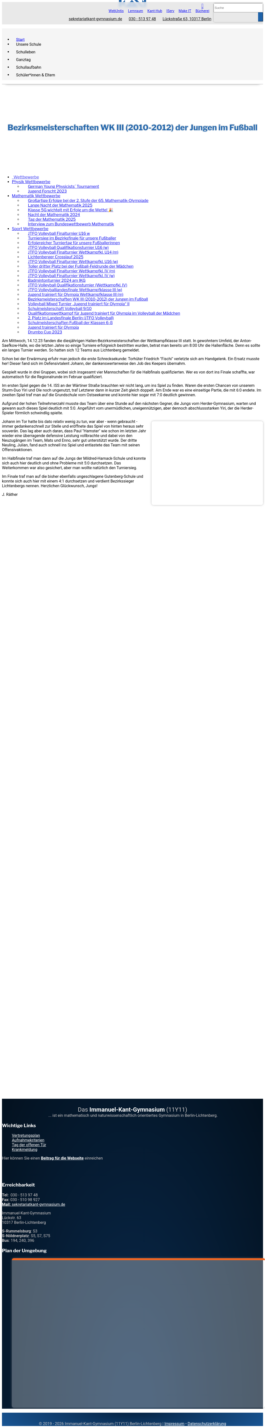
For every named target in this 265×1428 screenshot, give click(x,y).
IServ (170, 11)
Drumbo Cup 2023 (45, 332)
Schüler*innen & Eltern (35, 74)
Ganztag (23, 59)
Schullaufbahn (28, 67)
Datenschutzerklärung (207, 1423)
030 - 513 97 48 (142, 19)
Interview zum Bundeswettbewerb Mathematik (71, 224)
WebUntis (116, 11)
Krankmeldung (24, 1149)
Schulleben (25, 51)
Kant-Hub (154, 11)
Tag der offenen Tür (29, 1144)
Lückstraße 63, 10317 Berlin (187, 19)
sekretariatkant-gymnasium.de (95, 19)
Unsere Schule (28, 44)
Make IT (185, 11)
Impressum (174, 1423)
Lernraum (135, 11)
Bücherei (202, 11)
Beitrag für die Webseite (62, 1158)
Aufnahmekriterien (28, 1140)
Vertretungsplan (26, 1135)
